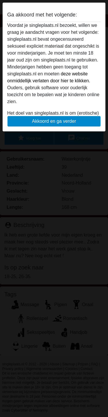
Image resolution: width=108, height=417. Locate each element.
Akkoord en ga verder (54, 121)
